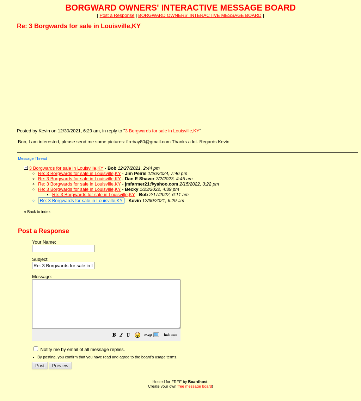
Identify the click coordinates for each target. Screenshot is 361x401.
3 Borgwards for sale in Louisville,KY (162, 130)
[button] (132, 345)
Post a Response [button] (116, 15)
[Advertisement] (70, 79)
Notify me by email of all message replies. (79, 359)
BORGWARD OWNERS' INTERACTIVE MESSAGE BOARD (199, 15)
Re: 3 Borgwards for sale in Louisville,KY (79, 173)
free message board (194, 396)
